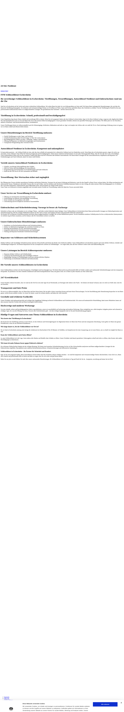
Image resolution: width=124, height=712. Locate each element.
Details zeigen (27, 708)
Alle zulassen (105, 693)
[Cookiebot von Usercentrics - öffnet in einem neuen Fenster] (11, 708)
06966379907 (4, 91)
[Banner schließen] (121, 692)
